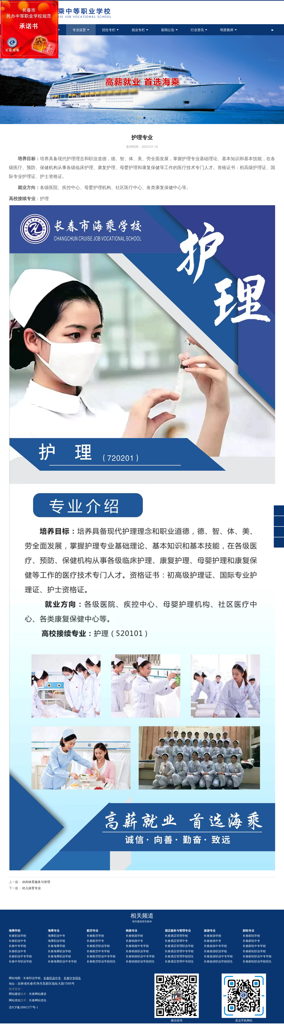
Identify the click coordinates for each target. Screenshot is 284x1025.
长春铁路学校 (134, 936)
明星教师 (228, 30)
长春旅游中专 (212, 941)
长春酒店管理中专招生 (179, 961)
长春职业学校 (17, 936)
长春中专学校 (17, 946)
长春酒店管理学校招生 (179, 956)
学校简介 (51, 30)
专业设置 (81, 30)
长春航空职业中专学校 (101, 956)
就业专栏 (140, 30)
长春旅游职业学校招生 (218, 961)
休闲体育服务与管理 (36, 882)
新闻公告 (169, 30)
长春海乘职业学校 (59, 951)
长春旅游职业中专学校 (218, 956)
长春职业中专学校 (20, 956)
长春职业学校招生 (257, 961)
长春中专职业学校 (20, 961)
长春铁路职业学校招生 (140, 961)
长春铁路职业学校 (137, 951)
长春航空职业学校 (98, 946)
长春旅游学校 (212, 936)
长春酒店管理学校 (176, 936)
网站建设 (14, 994)
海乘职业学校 (56, 941)
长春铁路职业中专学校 (140, 956)
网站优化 (14, 1000)
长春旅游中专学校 (215, 946)
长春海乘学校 (56, 946)
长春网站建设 (37, 994)
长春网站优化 (37, 1000)
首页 (23, 30)
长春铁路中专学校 (137, 946)
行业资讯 (199, 30)
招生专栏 (110, 30)
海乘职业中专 (56, 936)
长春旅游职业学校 (215, 951)
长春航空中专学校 (98, 951)
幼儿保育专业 (31, 888)
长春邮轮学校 (251, 936)
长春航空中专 (95, 941)
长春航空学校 (95, 936)
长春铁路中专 (134, 941)
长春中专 (251, 941)
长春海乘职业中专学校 (62, 961)
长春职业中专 (17, 941)
